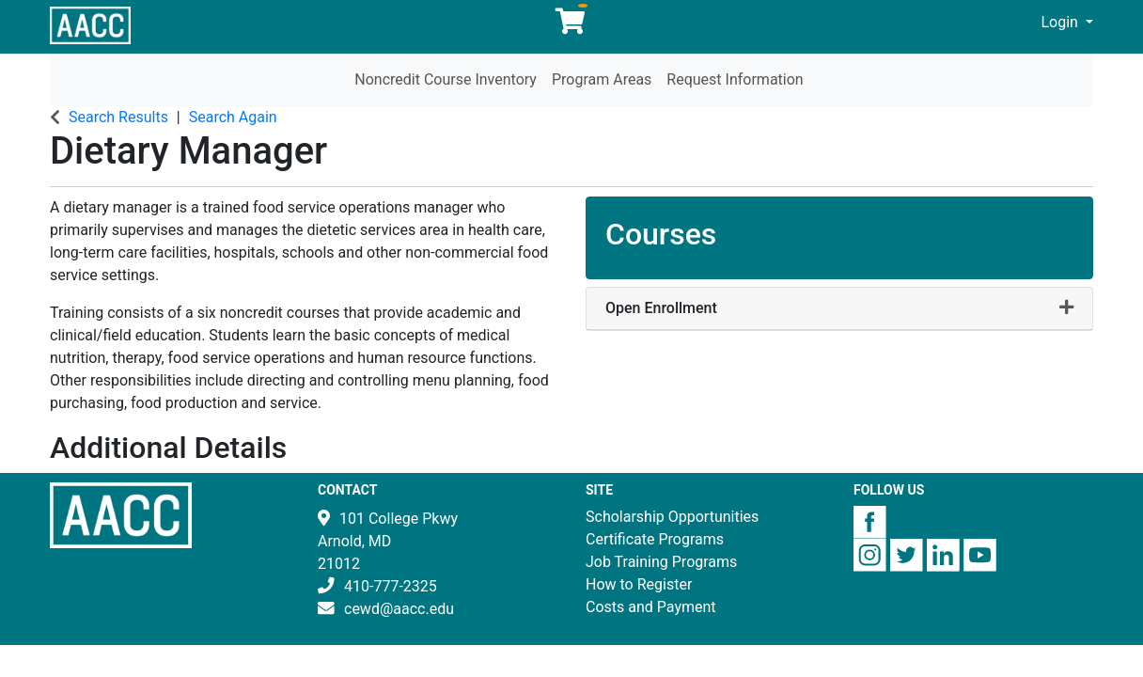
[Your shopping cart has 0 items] (571, 26)
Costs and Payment (651, 607)
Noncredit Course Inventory (445, 79)
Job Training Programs (661, 562)
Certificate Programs (655, 539)
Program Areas (601, 79)
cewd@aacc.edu (399, 609)
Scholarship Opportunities (672, 517)
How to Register (639, 584)
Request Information (734, 79)
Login (1061, 22)
